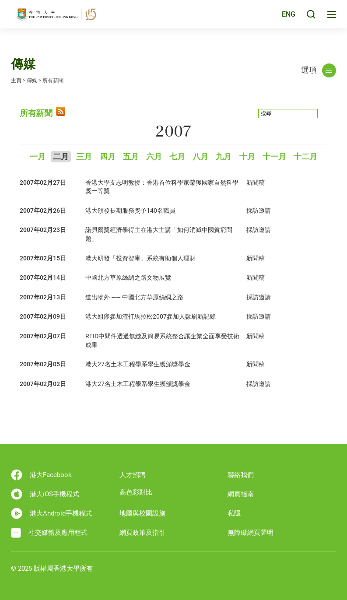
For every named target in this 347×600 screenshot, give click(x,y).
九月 (223, 157)
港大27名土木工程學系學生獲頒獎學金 (137, 364)
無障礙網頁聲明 (250, 533)
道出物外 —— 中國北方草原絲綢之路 (134, 297)
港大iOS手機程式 (45, 494)
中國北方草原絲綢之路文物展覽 (128, 277)
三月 (84, 157)
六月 (154, 157)
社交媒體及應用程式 (49, 533)
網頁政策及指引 (142, 533)
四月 (108, 157)
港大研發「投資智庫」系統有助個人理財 (140, 258)
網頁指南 (241, 494)
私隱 (234, 513)
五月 (131, 157)
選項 (318, 70)
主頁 (16, 80)
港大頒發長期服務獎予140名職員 (130, 210)
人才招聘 (132, 475)
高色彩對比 (135, 492)
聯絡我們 (241, 475)
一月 (38, 157)
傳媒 (32, 80)
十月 (247, 157)
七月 (177, 157)
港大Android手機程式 (51, 513)
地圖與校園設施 (142, 513)
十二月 (305, 157)
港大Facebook (41, 475)
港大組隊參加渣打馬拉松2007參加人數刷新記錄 (150, 316)
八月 (200, 157)
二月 (61, 157)
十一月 (274, 157)
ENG (287, 19)
